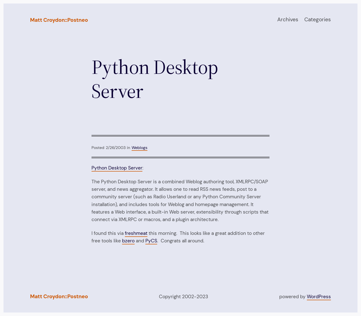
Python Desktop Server (117, 168)
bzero (128, 241)
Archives (287, 19)
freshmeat (136, 233)
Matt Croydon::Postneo (59, 20)
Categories (317, 19)
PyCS (151, 241)
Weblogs (139, 147)
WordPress (319, 296)
